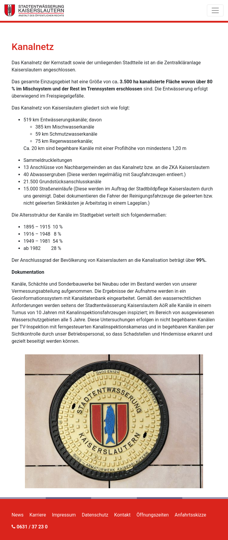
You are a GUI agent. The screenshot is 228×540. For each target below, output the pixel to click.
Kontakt (122, 515)
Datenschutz (95, 515)
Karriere (37, 515)
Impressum (64, 515)
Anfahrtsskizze (190, 515)
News (17, 515)
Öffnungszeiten (153, 515)
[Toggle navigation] (215, 10)
